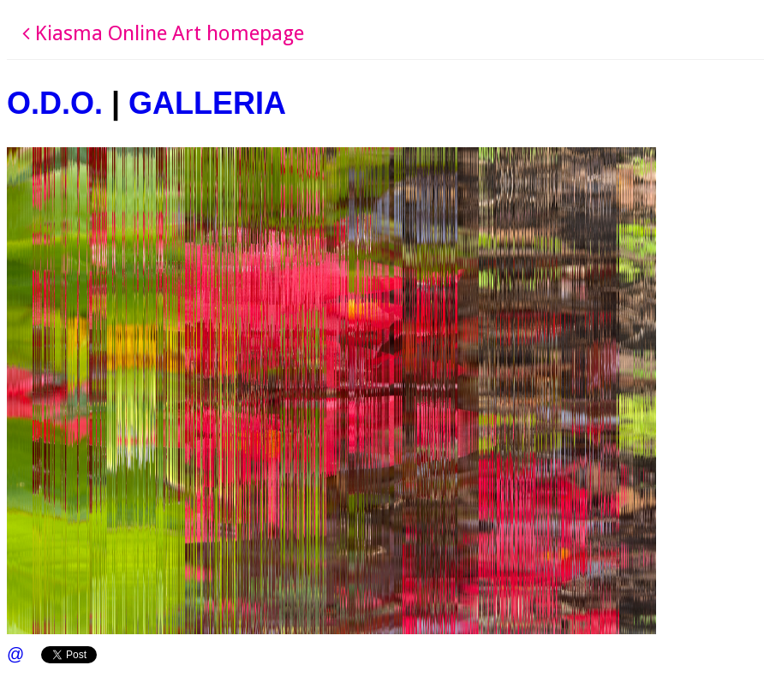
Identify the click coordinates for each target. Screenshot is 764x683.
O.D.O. (55, 103)
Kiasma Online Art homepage (163, 33)
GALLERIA (207, 103)
